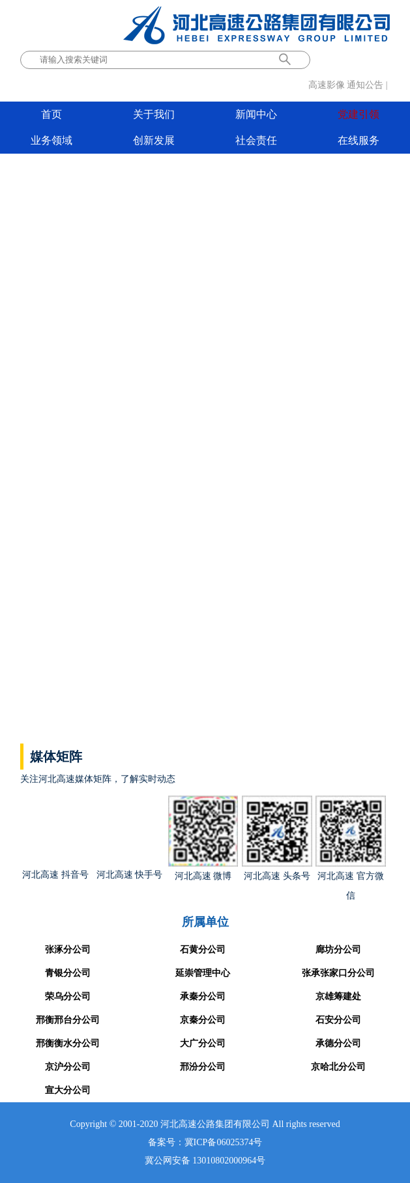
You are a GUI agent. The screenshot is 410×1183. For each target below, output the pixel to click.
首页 (51, 114)
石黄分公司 (203, 949)
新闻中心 (256, 114)
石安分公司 (338, 1020)
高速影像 (326, 85)
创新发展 (154, 140)
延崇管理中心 (202, 973)
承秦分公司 (203, 996)
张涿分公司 (68, 949)
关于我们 (154, 114)
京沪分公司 (68, 1067)
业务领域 (51, 140)
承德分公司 (338, 1043)
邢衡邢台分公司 (68, 1020)
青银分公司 (68, 973)
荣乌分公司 (68, 996)
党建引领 (358, 114)
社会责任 (256, 140)
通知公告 (365, 85)
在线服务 (358, 140)
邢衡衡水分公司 (68, 1043)
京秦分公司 (203, 1020)
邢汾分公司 (203, 1067)
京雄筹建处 (338, 996)
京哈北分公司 (338, 1067)
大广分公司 (203, 1043)
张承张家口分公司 (338, 973)
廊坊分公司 (338, 949)
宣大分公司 (68, 1090)
